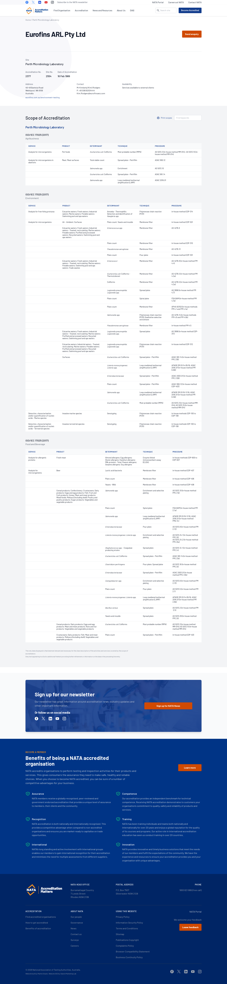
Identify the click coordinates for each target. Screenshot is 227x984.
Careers (75, 945)
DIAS (132, 10)
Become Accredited (190, 10)
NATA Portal (158, 2)
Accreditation (81, 10)
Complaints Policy (125, 945)
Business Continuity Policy (129, 957)
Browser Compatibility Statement (133, 951)
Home (28, 20)
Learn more (190, 767)
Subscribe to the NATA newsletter (72, 2)
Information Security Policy (129, 922)
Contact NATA (195, 2)
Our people (76, 916)
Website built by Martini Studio (36, 974)
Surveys (75, 940)
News (73, 928)
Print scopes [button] (166, 118)
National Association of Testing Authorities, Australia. (56, 970)
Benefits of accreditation (38, 928)
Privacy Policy (122, 916)
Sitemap (120, 934)
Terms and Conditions (127, 928)
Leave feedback (190, 927)
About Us (121, 10)
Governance (77, 922)
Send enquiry (192, 34)
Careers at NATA (176, 2)
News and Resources (102, 10)
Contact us (76, 934)
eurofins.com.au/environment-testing (42, 97)
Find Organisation (62, 10)
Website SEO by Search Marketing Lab (62, 974)
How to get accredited (36, 922)
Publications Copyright (127, 940)
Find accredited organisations (40, 916)
